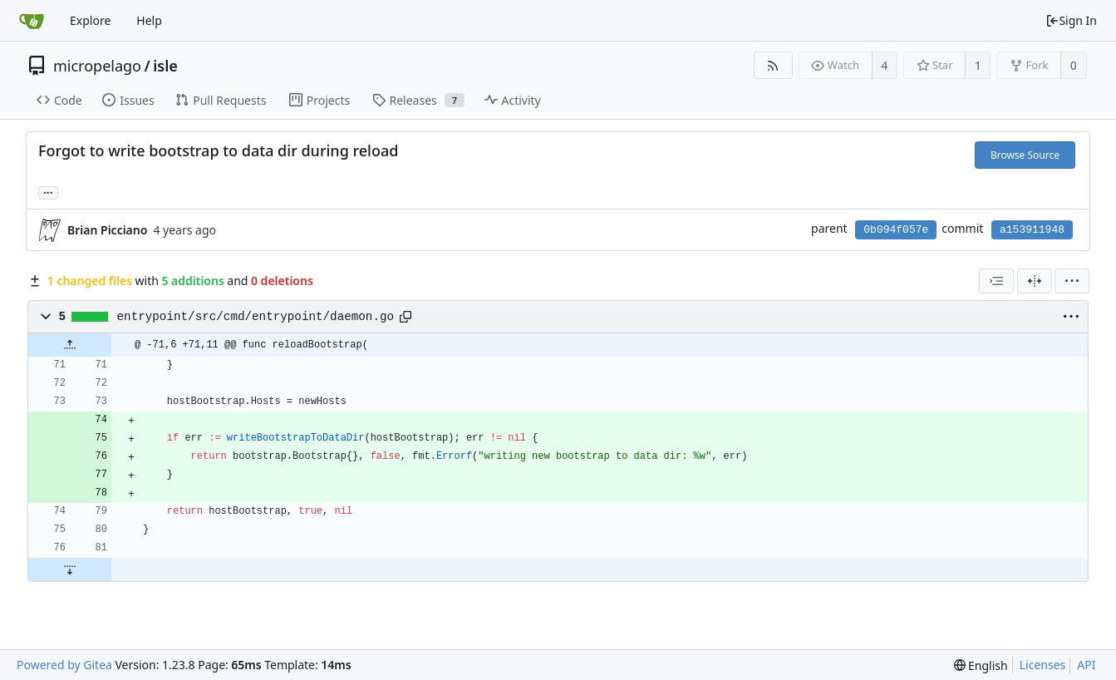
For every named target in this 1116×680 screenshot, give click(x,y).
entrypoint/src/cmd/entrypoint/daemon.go (256, 316)
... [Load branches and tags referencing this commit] (48, 191)
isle (165, 65)
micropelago (97, 65)
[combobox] (996, 281)
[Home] (31, 21)
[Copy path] (405, 316)
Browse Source (1025, 155)
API (1086, 665)
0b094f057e (895, 230)
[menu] (1072, 281)
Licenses (1043, 665)
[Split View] (1034, 281)
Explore (90, 20)
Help (149, 20)
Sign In (1071, 20)
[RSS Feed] (773, 65)
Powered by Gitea (64, 665)
